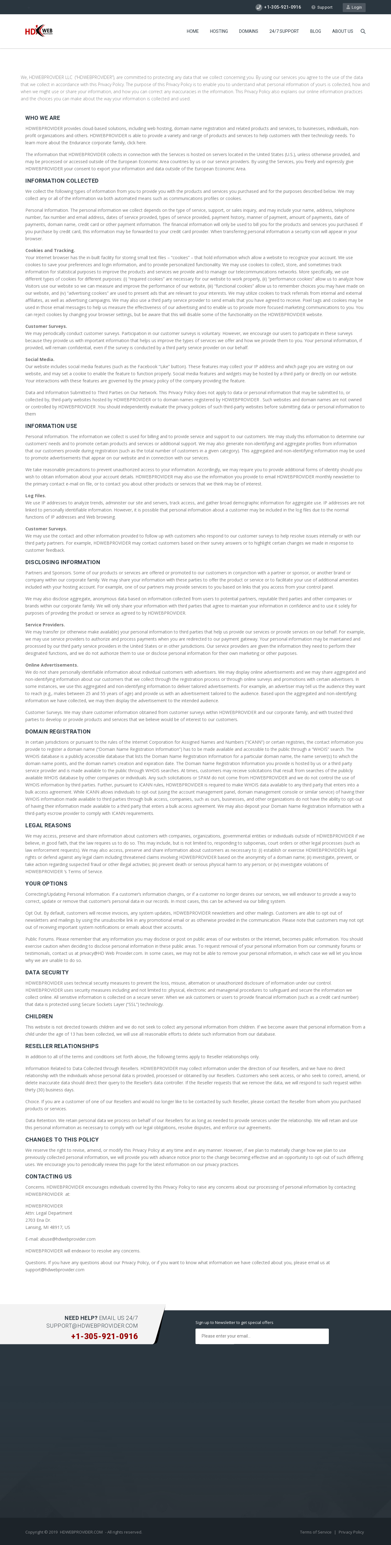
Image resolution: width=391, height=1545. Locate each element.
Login (354, 7)
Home (193, 31)
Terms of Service (316, 1532)
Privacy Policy (351, 1532)
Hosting (219, 31)
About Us (342, 31)
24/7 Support (284, 31)
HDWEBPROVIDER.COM (81, 1532)
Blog (315, 31)
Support (322, 7)
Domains (248, 31)
